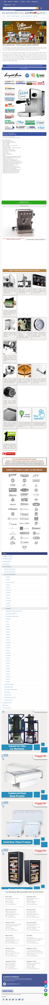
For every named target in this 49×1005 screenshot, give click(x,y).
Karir (14, 4)
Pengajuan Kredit (7, 4)
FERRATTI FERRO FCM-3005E (13, 239)
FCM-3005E (35, 16)
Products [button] (16, 1)
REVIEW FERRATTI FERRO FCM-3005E (35, 239)
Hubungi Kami (35, 1)
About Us (10, 1)
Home (5, 1)
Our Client (23, 1)
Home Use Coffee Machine (26, 16)
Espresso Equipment (15, 16)
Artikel (28, 1)
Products (8, 16)
